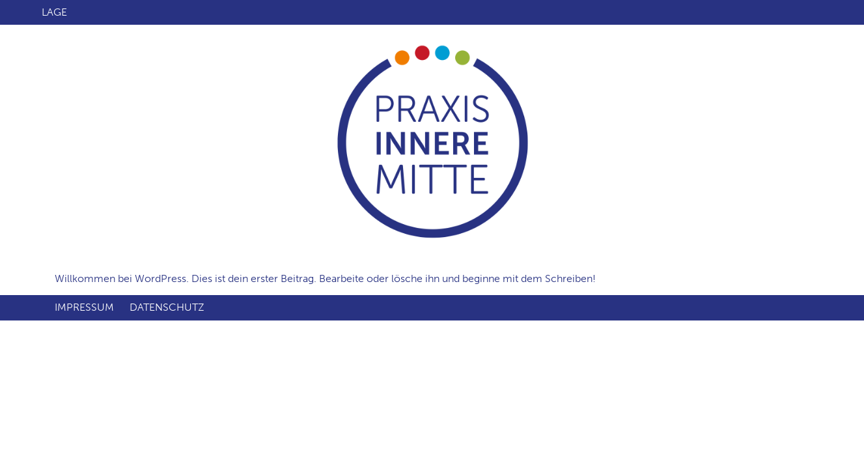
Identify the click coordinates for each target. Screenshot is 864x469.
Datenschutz (167, 307)
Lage (54, 12)
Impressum (84, 307)
